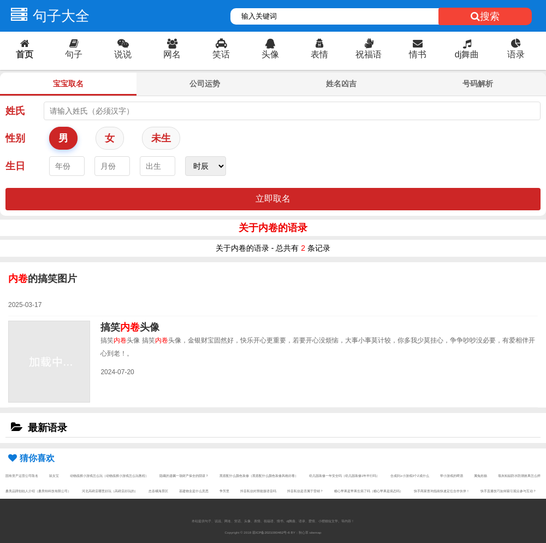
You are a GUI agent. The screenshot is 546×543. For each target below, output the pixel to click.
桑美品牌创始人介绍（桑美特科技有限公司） (38, 491)
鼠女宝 (54, 475)
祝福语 (368, 49)
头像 (270, 49)
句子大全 (47, 16)
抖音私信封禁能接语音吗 (258, 491)
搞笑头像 (129, 327)
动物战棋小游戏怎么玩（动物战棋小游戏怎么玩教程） (109, 475)
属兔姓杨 (480, 475)
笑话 (221, 49)
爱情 (311, 521)
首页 (24, 49)
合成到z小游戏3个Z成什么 (409, 475)
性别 (15, 138)
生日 (15, 166)
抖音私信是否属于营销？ (305, 491)
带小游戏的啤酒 (451, 475)
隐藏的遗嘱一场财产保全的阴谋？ (184, 475)
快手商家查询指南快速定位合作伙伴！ (442, 491)
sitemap (316, 532)
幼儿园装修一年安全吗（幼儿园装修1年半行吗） (344, 475)
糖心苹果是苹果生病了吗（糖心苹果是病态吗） (368, 491)
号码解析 (477, 83)
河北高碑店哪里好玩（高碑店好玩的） (110, 491)
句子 (74, 49)
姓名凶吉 (341, 83)
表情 (319, 49)
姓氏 (15, 110)
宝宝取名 (68, 83)
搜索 (485, 16)
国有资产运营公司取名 (21, 475)
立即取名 (273, 198)
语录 (516, 49)
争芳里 (224, 491)
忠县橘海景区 (158, 491)
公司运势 (204, 83)
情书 (417, 49)
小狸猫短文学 (328, 521)
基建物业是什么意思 (194, 491)
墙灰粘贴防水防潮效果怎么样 (519, 475)
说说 (123, 49)
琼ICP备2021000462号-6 (271, 532)
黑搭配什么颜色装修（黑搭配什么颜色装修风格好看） (258, 475)
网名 (172, 49)
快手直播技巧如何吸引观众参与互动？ (508, 491)
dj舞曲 (467, 49)
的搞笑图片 (42, 278)
